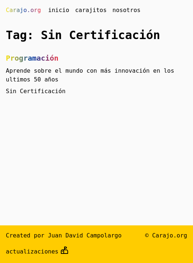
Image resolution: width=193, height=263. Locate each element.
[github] (64, 251)
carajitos (91, 10)
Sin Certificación (36, 91)
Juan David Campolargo (85, 235)
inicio (58, 10)
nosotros (127, 10)
